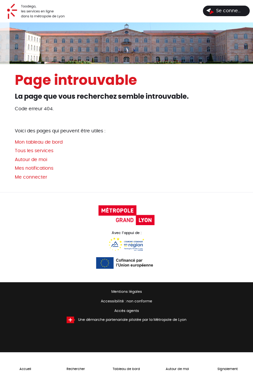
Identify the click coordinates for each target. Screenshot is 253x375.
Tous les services (34, 151)
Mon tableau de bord (39, 142)
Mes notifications (34, 168)
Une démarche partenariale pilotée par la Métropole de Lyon (132, 320)
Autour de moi (31, 159)
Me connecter (31, 177)
